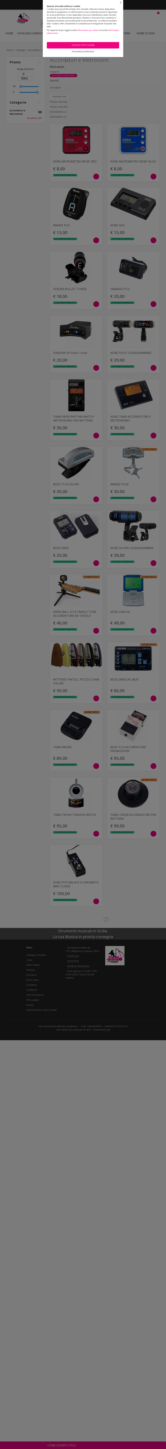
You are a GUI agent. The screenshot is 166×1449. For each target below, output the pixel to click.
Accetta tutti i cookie (83, 45)
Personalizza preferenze (83, 51)
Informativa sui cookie (88, 30)
